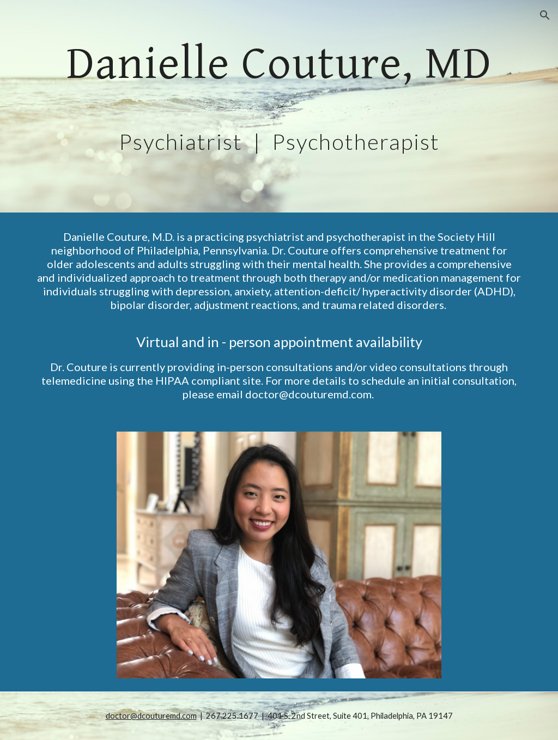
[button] (545, 15)
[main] (279, 106)
